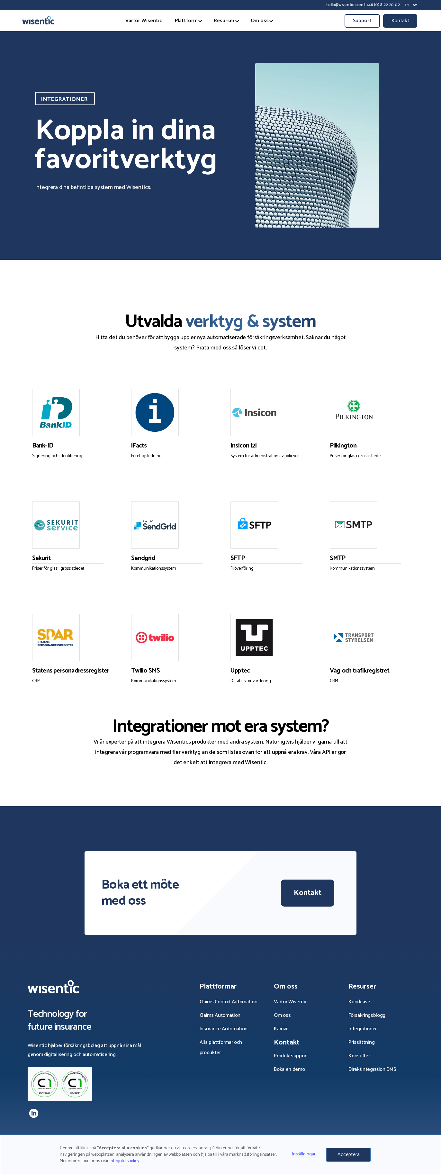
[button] (186, 21)
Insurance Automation (224, 1029)
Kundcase (359, 1002)
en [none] (407, 5)
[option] (407, 5)
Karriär (281, 1029)
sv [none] (415, 5)
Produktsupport (291, 1056)
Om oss (282, 1015)
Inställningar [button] (304, 1154)
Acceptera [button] (349, 1154)
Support (362, 20)
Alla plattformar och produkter (221, 1047)
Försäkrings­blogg (366, 1015)
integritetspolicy (124, 1161)
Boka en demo (290, 1069)
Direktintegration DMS (372, 1069)
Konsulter (359, 1056)
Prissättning (361, 1042)
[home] (38, 21)
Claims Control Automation (228, 1002)
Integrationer (363, 1029)
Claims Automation (220, 1015)
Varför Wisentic (143, 20)
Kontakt (400, 20)
